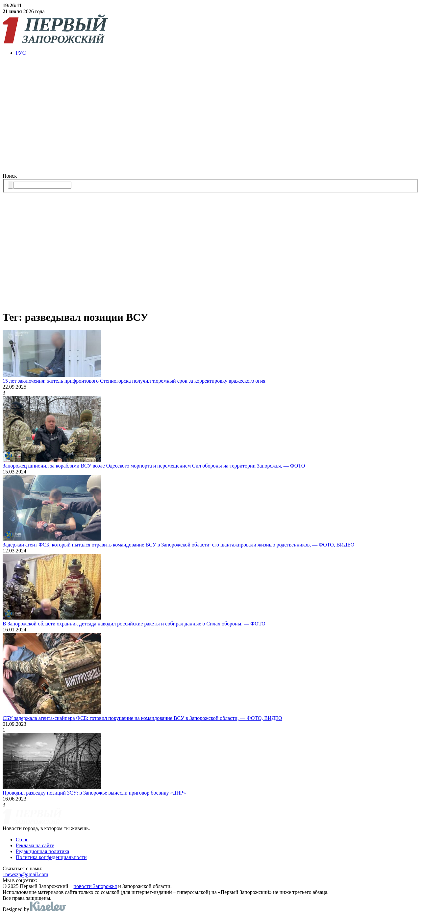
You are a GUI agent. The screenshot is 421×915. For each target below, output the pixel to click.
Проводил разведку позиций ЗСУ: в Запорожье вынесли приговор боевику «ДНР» (94, 793)
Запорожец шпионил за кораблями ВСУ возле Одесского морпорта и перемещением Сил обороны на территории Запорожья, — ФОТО (154, 466)
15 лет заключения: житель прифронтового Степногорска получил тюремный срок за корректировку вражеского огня (134, 381)
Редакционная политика (42, 851)
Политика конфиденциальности (51, 857)
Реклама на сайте (35, 845)
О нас (22, 839)
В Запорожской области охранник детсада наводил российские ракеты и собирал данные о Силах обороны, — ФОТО (134, 623)
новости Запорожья (95, 886)
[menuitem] (217, 53)
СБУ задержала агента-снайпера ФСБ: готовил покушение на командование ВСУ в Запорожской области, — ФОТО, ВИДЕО (142, 718)
